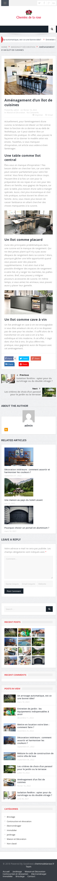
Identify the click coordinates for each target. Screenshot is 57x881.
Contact (31, 876)
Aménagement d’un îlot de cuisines (31, 781)
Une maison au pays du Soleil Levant (23, 500)
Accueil (6, 871)
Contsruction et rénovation (19, 821)
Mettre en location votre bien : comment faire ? (33, 726)
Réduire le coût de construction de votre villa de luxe (35, 754)
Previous (23, 375)
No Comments (33, 112)
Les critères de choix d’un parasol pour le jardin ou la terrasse (22, 393)
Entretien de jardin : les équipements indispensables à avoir (33, 711)
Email (49, 115)
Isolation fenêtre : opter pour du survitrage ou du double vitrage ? (34, 380)
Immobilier (12, 830)
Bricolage (11, 816)
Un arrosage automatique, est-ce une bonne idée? (34, 697)
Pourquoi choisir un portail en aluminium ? (26, 527)
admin (16, 110)
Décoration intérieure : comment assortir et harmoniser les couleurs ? (27, 471)
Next (36, 388)
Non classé (12, 843)
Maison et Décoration (16, 112)
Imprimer (38, 115)
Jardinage (11, 834)
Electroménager (14, 825)
